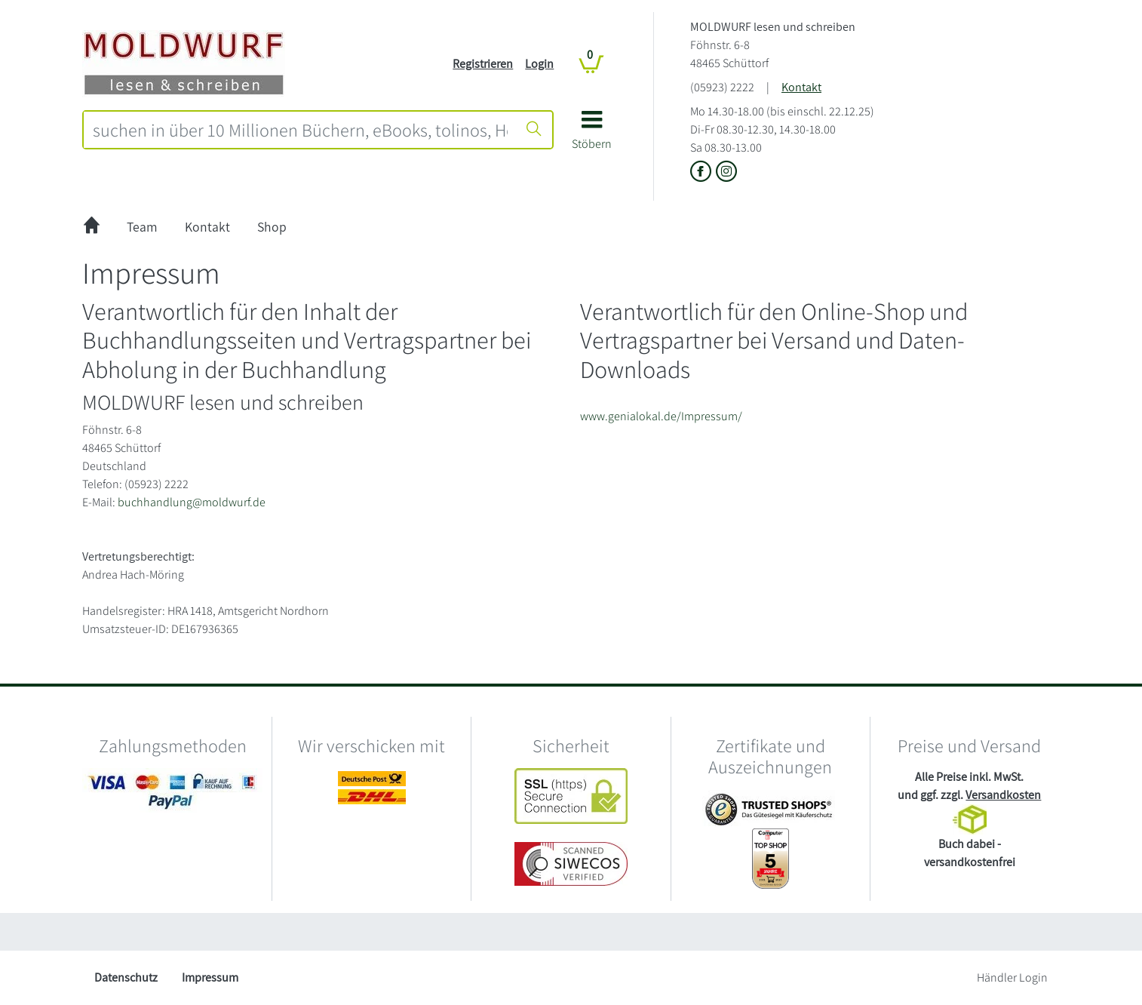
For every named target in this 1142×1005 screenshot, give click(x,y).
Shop (272, 226)
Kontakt (801, 87)
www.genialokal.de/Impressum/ (661, 416)
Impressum (210, 977)
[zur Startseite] (91, 227)
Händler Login (1012, 977)
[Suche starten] (534, 130)
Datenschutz (126, 977)
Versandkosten (1003, 795)
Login (539, 64)
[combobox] (300, 130)
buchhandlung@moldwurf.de (192, 502)
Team (142, 226)
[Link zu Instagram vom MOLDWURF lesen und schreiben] (726, 172)
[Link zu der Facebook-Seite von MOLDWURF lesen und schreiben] (703, 172)
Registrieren (483, 64)
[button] (592, 135)
